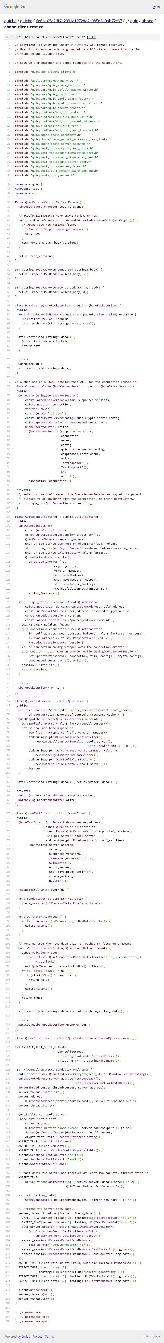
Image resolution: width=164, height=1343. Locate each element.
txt (146, 1336)
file (91, 37)
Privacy (37, 1336)
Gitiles (26, 1336)
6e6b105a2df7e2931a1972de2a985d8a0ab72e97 (79, 20)
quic (134, 20)
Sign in (155, 7)
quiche (10, 20)
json (156, 1336)
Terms (49, 1336)
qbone (147, 20)
